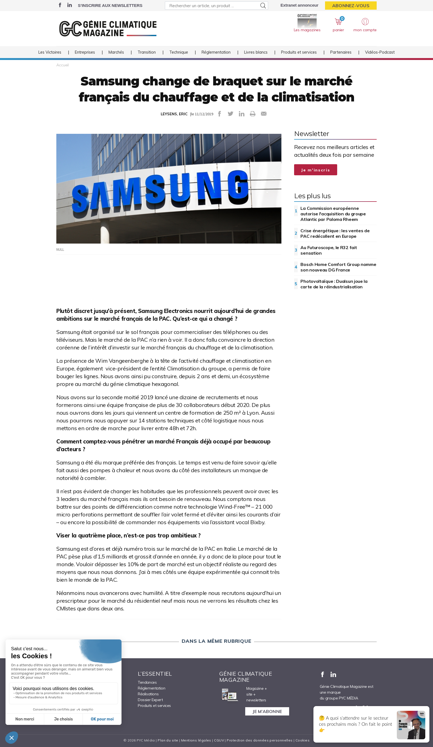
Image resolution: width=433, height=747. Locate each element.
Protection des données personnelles (259, 740)
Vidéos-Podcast (380, 52)
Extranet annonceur (299, 5)
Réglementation (216, 52)
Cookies (302, 740)
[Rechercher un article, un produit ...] (216, 5)
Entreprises (85, 52)
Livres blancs (256, 52)
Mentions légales (196, 740)
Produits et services (299, 52)
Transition (147, 52)
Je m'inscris (315, 170)
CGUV (219, 740)
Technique (178, 52)
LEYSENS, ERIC (174, 114)
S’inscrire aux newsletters (110, 5)
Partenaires (341, 52)
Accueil (62, 65)
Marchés (116, 52)
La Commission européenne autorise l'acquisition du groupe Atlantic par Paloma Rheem (333, 213)
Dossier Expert (150, 699)
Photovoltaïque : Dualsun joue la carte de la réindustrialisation (333, 283)
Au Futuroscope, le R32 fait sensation (328, 250)
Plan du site (168, 740)
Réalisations (148, 693)
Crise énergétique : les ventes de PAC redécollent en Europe (334, 233)
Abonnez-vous (350, 5)
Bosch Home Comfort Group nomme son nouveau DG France (338, 267)
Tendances (147, 682)
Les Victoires (49, 52)
